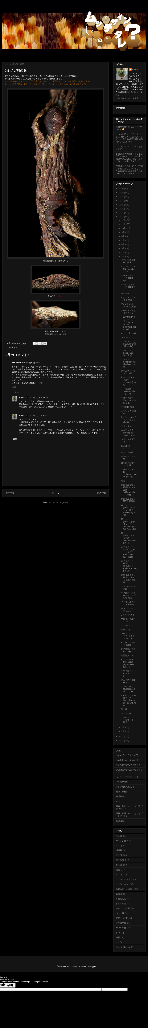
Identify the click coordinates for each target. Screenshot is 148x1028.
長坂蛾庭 (120, 796)
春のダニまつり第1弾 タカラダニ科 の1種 (128, 578)
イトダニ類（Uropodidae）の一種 (128, 391)
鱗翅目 (14, 347)
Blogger (92, 966)
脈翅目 (119, 894)
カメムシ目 (121, 841)
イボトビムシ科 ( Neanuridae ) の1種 (128, 269)
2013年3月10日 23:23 (31, 363)
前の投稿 (101, 493)
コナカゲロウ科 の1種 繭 (128, 464)
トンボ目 (120, 932)
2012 (121, 736)
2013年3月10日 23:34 (38, 397)
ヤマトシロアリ (128, 337)
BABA (22, 397)
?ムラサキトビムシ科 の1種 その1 (129, 287)
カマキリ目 (121, 928)
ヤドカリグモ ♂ (128, 426)
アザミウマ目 (122, 918)
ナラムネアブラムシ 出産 (128, 372)
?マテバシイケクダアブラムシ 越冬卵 (129, 419)
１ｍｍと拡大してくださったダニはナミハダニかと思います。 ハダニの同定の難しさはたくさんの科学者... (129, 138)
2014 (121, 212)
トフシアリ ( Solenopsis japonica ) (127, 353)
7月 (123, 240)
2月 (123, 727)
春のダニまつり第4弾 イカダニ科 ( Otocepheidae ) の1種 (128, 538)
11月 (123, 224)
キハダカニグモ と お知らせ (128, 603)
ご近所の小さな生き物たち (128, 765)
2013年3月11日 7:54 (38, 415)
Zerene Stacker (123, 947)
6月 (123, 244)
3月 (123, 256)
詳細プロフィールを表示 (127, 98)
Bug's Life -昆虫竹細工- (127, 755)
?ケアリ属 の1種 (128, 333)
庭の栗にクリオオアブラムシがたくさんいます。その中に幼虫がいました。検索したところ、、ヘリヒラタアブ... (129, 157)
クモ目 (119, 865)
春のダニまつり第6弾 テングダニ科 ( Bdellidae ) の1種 (128, 510)
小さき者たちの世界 (125, 787)
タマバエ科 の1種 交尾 (128, 261)
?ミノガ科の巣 (128, 615)
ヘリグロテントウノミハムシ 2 (128, 673)
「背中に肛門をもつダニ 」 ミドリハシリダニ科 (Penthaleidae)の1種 (128, 323)
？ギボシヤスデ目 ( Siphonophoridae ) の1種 (128, 473)
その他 (119, 942)
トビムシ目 (121, 903)
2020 (121, 188)
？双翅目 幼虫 (127, 407)
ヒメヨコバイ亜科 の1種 (128, 643)
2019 (121, 192)
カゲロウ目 (121, 923)
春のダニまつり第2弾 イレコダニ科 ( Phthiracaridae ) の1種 (128, 566)
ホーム (55, 493)
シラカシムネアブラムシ (128, 609)
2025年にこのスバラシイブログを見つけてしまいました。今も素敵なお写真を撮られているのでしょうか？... (129, 170)
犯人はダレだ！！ (126, 447)
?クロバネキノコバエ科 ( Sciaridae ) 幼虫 (129, 381)
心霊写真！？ (127, 655)
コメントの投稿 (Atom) (58, 502)
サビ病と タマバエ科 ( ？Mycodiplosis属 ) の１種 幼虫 (128, 700)
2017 (121, 200)
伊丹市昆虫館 (122, 782)
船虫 (123, 481)
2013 (121, 216)
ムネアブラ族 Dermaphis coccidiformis (128, 432)
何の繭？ (125, 709)
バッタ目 (120, 913)
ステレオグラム (123, 879)
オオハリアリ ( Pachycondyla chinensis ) (128, 344)
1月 (123, 731)
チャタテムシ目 (123, 908)
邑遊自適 (120, 821)
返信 (14, 387)
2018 (121, 196)
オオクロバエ (127, 625)
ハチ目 (119, 836)
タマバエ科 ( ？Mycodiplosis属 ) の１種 (128, 689)
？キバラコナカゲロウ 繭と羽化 (128, 720)
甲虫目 (119, 855)
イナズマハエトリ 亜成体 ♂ (128, 298)
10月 (123, 228)
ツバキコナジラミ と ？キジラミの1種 (128, 636)
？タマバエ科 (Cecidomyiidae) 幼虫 (128, 400)
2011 (121, 740)
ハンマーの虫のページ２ (127, 777)
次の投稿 (9, 493)
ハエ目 (119, 845)
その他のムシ (122, 884)
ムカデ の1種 (127, 452)
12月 (123, 220)
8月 (123, 236)
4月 (123, 252)
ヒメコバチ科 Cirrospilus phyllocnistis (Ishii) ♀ (127, 663)
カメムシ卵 (126, 713)
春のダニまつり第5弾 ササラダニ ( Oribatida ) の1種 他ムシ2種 (128, 524)
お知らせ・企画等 (124, 889)
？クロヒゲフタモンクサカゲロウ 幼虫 (128, 595)
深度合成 (120, 860)
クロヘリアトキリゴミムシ (128, 311)
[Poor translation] (11, 985)
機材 (118, 937)
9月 (123, 232)
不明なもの (121, 898)
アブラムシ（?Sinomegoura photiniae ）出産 (128, 363)
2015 (121, 209)
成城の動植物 (122, 791)
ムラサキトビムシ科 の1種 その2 (128, 278)
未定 (118, 801)
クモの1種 (125, 629)
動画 (118, 870)
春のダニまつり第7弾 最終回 (128, 500)
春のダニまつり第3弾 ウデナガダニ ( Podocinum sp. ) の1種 (128, 552)
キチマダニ (126, 293)
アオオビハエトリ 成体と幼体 (128, 305)
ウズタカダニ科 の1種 (128, 620)
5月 (123, 248)
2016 (121, 205)
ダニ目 (119, 874)
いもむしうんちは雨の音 (127, 760)
